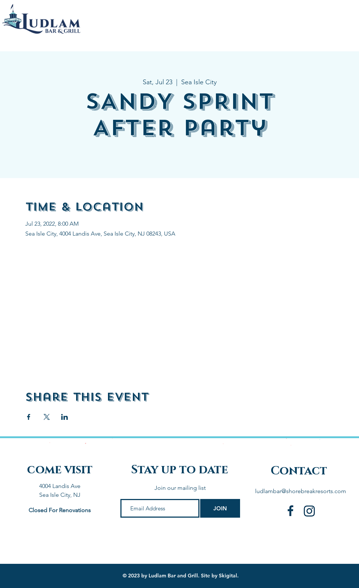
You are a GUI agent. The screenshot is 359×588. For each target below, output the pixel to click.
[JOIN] (220, 508)
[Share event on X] (46, 417)
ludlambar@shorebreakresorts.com (300, 491)
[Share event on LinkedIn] (64, 417)
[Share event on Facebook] (28, 417)
